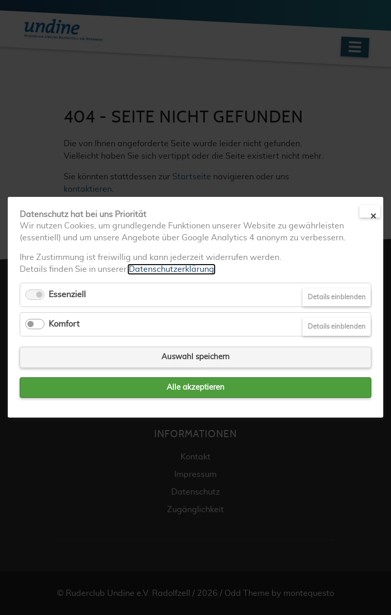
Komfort (64, 324)
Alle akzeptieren (195, 387)
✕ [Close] (373, 215)
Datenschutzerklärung (171, 269)
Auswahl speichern (195, 357)
